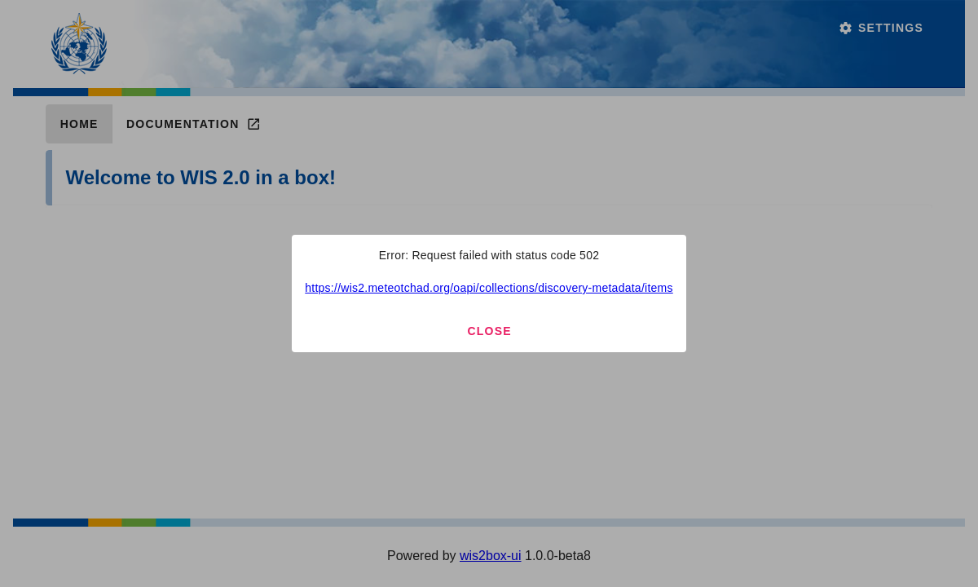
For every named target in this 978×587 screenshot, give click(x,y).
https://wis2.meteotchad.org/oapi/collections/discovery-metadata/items (488, 287)
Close (489, 331)
